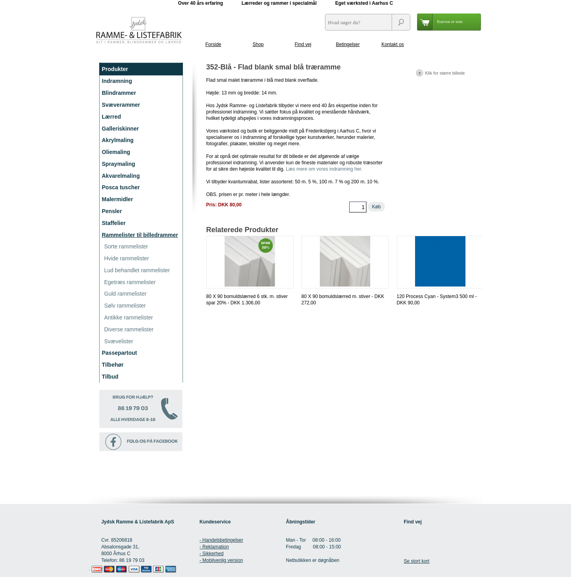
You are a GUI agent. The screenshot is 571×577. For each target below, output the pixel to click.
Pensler (112, 211)
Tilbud (110, 376)
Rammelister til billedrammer (140, 235)
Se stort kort (416, 561)
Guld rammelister (125, 293)
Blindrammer (119, 93)
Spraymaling (118, 164)
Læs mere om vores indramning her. (324, 169)
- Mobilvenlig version (221, 560)
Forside (213, 44)
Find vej (302, 44)
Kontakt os (392, 44)
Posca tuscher (121, 187)
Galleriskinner (120, 128)
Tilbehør (113, 365)
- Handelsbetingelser (221, 540)
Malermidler (117, 199)
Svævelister (118, 341)
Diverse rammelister (129, 329)
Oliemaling (116, 152)
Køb (376, 207)
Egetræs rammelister (130, 282)
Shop (257, 44)
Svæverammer (121, 105)
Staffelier (114, 223)
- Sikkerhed (212, 553)
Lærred (111, 116)
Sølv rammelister (125, 305)
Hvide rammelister (126, 258)
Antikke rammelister (128, 317)
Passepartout (119, 353)
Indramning (117, 81)
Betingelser (348, 44)
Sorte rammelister (126, 246)
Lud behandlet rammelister (137, 270)
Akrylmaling (118, 140)
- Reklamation (214, 547)
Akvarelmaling (121, 176)
